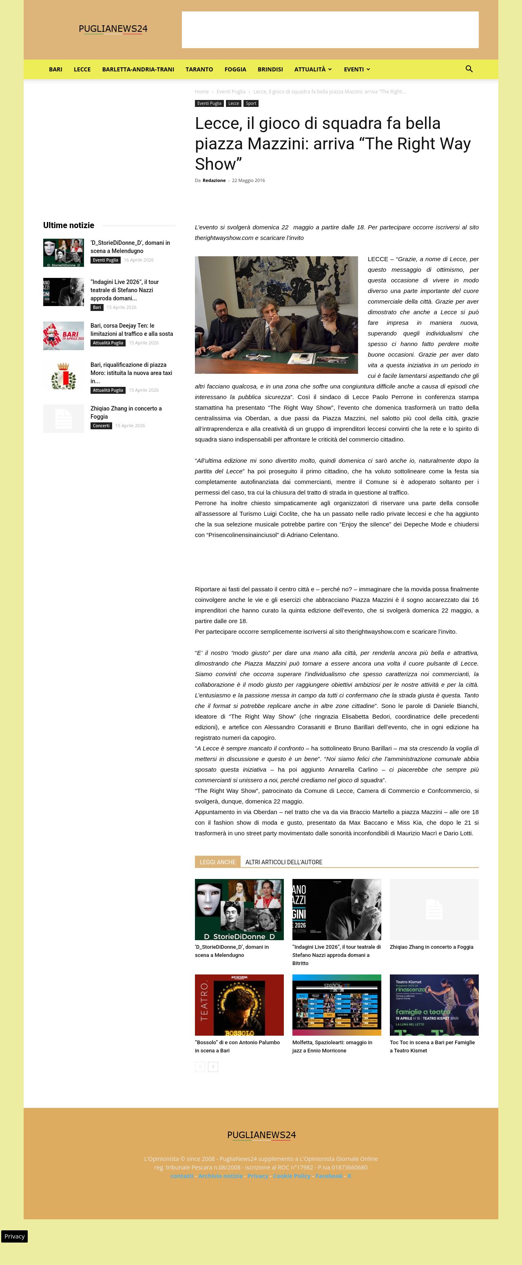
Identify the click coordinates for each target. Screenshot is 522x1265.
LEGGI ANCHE (218, 862)
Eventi (357, 69)
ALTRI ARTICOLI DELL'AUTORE (284, 862)
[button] (469, 70)
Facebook (329, 1176)
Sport (251, 103)
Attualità (313, 69)
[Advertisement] (330, 29)
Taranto (199, 69)
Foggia (235, 69)
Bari (55, 69)
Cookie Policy (292, 1176)
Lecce (82, 69)
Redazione (214, 180)
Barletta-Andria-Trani (138, 69)
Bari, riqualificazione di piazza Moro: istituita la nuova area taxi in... (131, 373)
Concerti (101, 425)
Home (202, 91)
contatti (182, 1176)
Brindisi (270, 69)
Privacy (258, 1176)
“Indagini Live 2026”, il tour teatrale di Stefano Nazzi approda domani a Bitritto (336, 955)
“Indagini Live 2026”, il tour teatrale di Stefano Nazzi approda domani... (125, 290)
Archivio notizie (220, 1176)
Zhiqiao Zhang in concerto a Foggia (431, 947)
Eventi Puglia (231, 91)
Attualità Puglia (108, 343)
